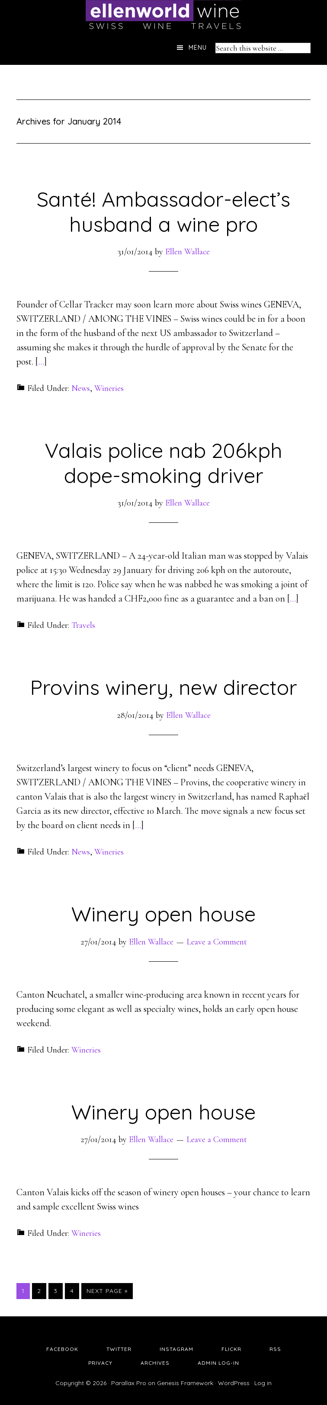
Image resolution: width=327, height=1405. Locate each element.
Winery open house (163, 914)
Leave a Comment (216, 942)
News (80, 388)
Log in (263, 1383)
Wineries (109, 388)
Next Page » (107, 1291)
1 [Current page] (25, 1290)
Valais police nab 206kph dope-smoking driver (163, 462)
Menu (198, 47)
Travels (83, 625)
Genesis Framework (185, 1383)
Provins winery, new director (163, 687)
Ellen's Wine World (163, 15)
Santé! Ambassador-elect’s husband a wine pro (163, 211)
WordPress (234, 1383)
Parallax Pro (128, 1383)
